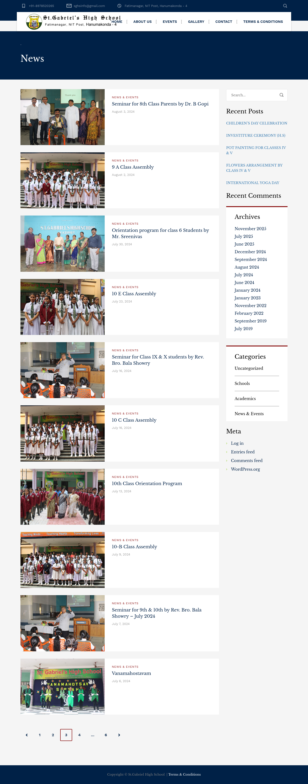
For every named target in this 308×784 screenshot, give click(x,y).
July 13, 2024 (121, 491)
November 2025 (250, 228)
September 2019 (251, 321)
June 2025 (244, 244)
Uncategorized (249, 368)
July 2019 (244, 328)
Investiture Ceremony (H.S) (255, 135)
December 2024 (250, 251)
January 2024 (248, 290)
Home (116, 21)
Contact (223, 21)
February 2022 (249, 313)
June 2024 (244, 282)
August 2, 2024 (123, 175)
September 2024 (251, 259)
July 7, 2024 (121, 624)
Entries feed (243, 452)
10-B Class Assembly (134, 546)
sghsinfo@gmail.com (89, 6)
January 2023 (248, 298)
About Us (142, 21)
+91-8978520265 (41, 6)
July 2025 (244, 236)
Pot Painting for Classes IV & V (256, 150)
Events (170, 21)
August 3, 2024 (123, 111)
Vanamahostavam (131, 673)
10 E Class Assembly (134, 293)
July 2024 (244, 274)
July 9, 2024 (121, 554)
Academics (245, 398)
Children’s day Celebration (256, 123)
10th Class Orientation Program (147, 483)
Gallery (196, 21)
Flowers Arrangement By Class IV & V (254, 168)
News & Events (125, 97)
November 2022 (250, 305)
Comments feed (247, 460)
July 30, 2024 (122, 244)
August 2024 (247, 267)
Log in (237, 443)
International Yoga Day (252, 183)
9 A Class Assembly (133, 167)
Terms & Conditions (263, 21)
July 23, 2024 (122, 301)
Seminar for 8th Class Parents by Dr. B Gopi (160, 104)
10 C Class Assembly (134, 420)
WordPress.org (245, 469)
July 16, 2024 (121, 371)
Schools (242, 383)
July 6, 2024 (121, 681)
